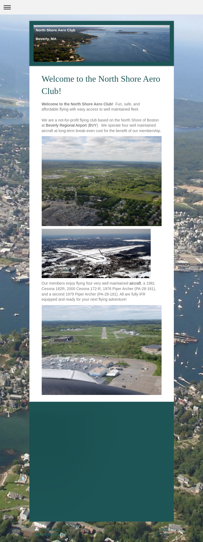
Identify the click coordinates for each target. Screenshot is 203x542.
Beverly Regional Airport (66, 125)
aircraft (135, 283)
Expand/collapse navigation (101, 7)
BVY (93, 125)
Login (164, 529)
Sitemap (56, 530)
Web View (161, 534)
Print (41, 530)
